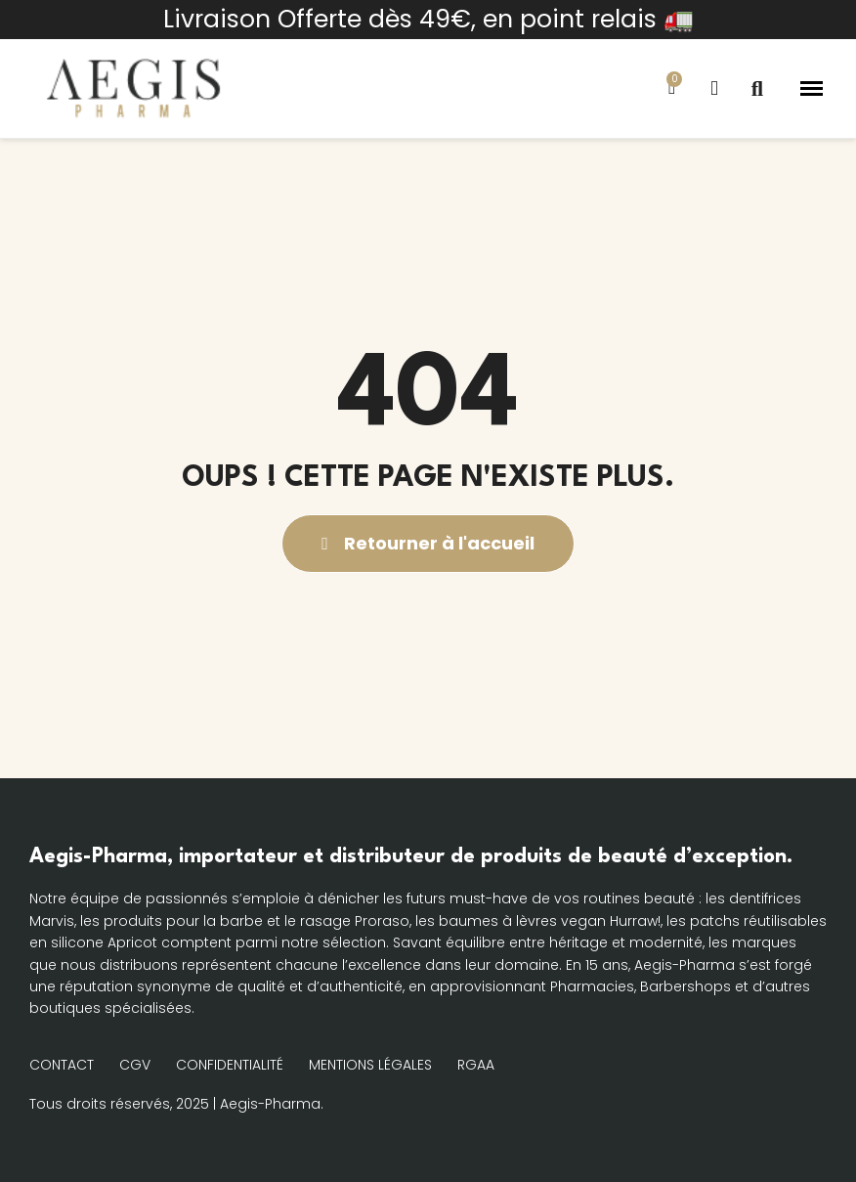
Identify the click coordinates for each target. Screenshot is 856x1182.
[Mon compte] (714, 88)
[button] (757, 89)
